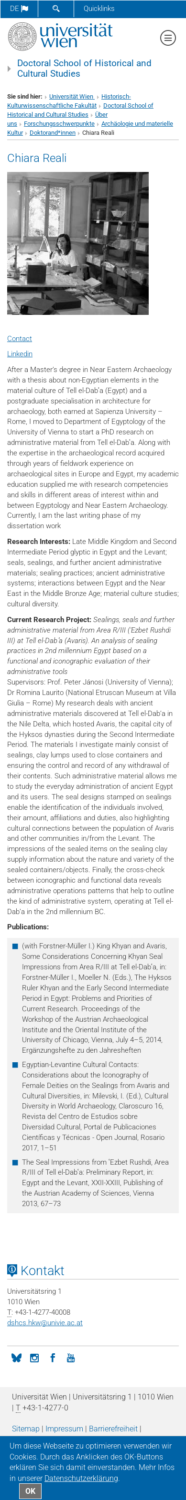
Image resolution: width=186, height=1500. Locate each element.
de (19, 8)
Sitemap (26, 1428)
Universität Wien (72, 96)
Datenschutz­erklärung (81, 1478)
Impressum (64, 1428)
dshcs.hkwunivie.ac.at (45, 1323)
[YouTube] (71, 1357)
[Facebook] (53, 1357)
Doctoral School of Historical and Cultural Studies (84, 68)
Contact (19, 338)
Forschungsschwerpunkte (59, 123)
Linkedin (20, 354)
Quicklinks (99, 8)
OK (30, 1491)
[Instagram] (34, 1357)
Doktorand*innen (53, 132)
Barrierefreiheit (113, 1428)
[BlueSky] (16, 1357)
